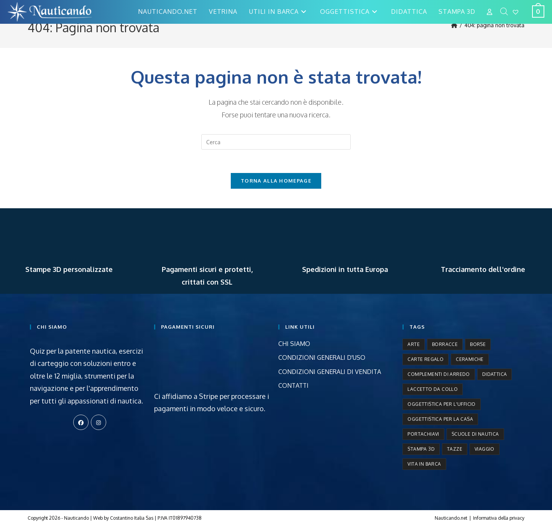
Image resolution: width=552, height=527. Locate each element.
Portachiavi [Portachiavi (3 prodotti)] (423, 434)
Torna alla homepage (276, 181)
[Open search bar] (504, 12)
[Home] (454, 25)
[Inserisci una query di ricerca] (276, 142)
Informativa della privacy (498, 518)
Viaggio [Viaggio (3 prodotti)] (485, 449)
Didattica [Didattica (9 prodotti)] (494, 374)
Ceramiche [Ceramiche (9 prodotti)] (470, 359)
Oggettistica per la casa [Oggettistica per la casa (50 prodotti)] (440, 419)
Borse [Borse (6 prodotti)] (478, 344)
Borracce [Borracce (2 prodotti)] (445, 344)
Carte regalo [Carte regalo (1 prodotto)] (425, 359)
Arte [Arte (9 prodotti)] (413, 344)
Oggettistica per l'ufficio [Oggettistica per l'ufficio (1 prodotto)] (441, 404)
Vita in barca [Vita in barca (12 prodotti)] (424, 464)
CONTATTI (293, 385)
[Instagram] (98, 422)
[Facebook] (81, 422)
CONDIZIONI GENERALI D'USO (321, 357)
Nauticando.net (451, 518)
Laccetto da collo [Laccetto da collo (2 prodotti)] (432, 389)
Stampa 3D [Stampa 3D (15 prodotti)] (421, 449)
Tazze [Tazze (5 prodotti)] (454, 449)
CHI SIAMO (294, 343)
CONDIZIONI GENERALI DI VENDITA (329, 371)
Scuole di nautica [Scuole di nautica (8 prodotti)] (475, 434)
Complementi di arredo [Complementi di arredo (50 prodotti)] (438, 374)
